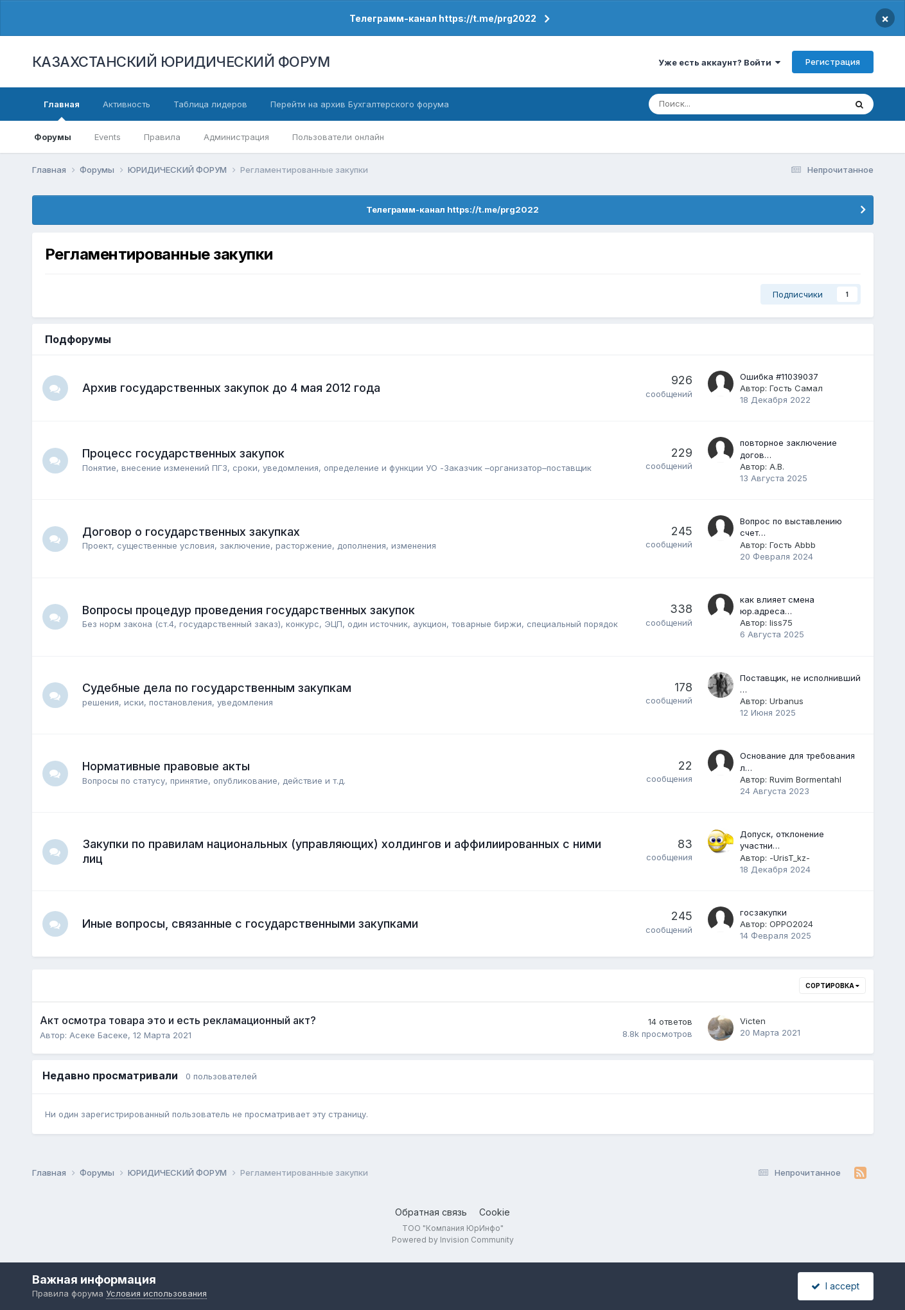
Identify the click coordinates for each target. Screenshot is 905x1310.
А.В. (776, 466)
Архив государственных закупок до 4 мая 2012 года (231, 387)
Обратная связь (431, 1212)
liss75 (781, 622)
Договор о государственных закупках (191, 531)
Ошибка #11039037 (779, 376)
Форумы (52, 137)
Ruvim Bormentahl (805, 779)
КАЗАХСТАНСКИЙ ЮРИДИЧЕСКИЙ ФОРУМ (181, 61)
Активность (126, 104)
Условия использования (156, 1293)
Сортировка (832, 985)
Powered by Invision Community (453, 1239)
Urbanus (786, 701)
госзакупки (763, 912)
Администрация (236, 137)
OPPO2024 (791, 924)
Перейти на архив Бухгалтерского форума (359, 104)
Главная (62, 110)
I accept (835, 1285)
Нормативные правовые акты (166, 766)
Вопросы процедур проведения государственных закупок (248, 610)
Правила (162, 137)
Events (107, 137)
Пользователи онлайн (338, 137)
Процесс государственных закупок (183, 453)
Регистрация (832, 62)
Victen (753, 1021)
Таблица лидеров (210, 104)
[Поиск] (705, 104)
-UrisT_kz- (789, 858)
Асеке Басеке (98, 1035)
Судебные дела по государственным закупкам (216, 688)
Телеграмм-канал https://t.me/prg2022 (442, 18)
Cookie (494, 1212)
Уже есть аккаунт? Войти (719, 62)
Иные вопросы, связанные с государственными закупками (250, 923)
